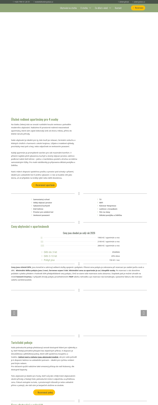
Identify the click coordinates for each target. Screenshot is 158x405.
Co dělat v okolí (101, 8)
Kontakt (118, 8)
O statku (84, 8)
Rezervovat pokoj (44, 392)
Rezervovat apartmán (44, 185)
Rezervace (138, 7)
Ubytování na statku (68, 8)
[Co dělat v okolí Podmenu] (110, 8)
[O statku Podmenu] (90, 8)
